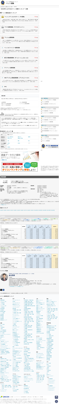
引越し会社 (15, 325)
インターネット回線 (50, 314)
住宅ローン (2, 337)
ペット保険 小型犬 (50, 335)
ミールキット (15, 311)
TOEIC (26, 358)
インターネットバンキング (5, 334)
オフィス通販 (15, 365)
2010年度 (53, 210)
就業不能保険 (49, 349)
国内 (14, 386)
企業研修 (38, 343)
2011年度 (48, 210)
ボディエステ (38, 356)
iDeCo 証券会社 (3, 331)
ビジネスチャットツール (40, 340)
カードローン (2, 339)
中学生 (29, 339)
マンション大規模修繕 (4, 367)
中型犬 (19, 143)
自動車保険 (2, 300)
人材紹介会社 (38, 329)
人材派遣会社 (38, 331)
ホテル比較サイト (16, 379)
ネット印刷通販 (39, 339)
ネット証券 (2, 324)
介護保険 (48, 354)
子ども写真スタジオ (16, 352)
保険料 (29, 136)
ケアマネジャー (32, 359)
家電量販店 (26, 385)
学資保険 (2, 318)
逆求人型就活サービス (40, 302)
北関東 (6, 385)
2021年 (11, 210)
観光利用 (15, 390)
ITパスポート (30, 361)
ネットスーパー (15, 314)
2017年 (25, 210)
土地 (10, 360)
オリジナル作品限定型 (17, 358)
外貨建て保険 (49, 352)
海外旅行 (19, 376)
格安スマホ (53, 305)
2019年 (18, 210)
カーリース (15, 331)
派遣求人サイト (39, 319)
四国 (48, 311)
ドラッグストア (27, 387)
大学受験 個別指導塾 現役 (28, 302)
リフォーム (2, 374)
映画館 (37, 373)
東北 (3, 385)
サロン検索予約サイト (40, 357)
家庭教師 (25, 341)
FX (0, 338)
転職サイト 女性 (39, 307)
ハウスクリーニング (16, 305)
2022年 (8, 210)
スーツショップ (27, 390)
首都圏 (2, 365)
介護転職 (38, 312)
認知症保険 (49, 351)
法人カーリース (39, 337)
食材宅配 (14, 308)
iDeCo (48, 368)
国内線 (14, 382)
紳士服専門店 (26, 388)
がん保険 (2, 317)
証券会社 (2, 327)
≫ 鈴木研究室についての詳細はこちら (16, 286)
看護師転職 (38, 311)
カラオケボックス (39, 380)
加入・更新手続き (10, 136)
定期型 (52, 339)
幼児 (25, 349)
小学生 (32, 339)
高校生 (26, 339)
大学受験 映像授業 (27, 308)
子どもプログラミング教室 (29, 371)
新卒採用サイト (39, 325)
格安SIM (49, 305)
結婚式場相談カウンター (40, 366)
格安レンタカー (15, 329)
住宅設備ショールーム (4, 372)
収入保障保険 (49, 345)
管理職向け (39, 346)
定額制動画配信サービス (17, 351)
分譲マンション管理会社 (4, 364)
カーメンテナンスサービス (18, 348)
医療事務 (28, 355)
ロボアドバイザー (3, 354)
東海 (5, 365)
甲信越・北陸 (30, 312)
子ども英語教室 (27, 348)
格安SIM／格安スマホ (51, 304)
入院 (8, 140)
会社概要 (11, 396)
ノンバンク (6, 341)
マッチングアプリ (39, 369)
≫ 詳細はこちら (3, 204)
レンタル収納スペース (17, 321)
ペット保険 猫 (49, 337)
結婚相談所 (38, 365)
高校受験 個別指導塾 (28, 317)
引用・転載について (36, 396)
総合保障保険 (49, 355)
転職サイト (38, 305)
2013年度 (40, 210)
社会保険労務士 (31, 358)
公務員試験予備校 (27, 368)
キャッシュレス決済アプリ (5, 348)
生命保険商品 (49, 342)
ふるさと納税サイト (16, 318)
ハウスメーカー (4, 389)
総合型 (14, 356)
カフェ (14, 349)
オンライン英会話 (27, 352)
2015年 (32, 210)
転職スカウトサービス (40, 308)
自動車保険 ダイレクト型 (51, 325)
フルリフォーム (4, 375)
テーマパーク (38, 382)
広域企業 (49, 312)
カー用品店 (26, 391)
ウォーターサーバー (16, 300)
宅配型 (14, 324)
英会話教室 (26, 351)
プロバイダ (49, 307)
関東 (44, 375)
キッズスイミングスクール (28, 379)
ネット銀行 (2, 332)
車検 (13, 346)
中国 (48, 318)
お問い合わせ (29, 396)
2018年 (22, 210)
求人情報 (41, 396)
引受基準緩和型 (50, 341)
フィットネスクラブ (27, 375)
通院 (18, 140)
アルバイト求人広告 (40, 333)
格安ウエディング (39, 363)
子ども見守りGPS (16, 370)
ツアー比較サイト (16, 383)
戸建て (7, 360)
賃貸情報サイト (3, 369)
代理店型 (2, 302)
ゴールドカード (4, 347)
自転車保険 (2, 308)
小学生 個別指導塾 (27, 335)
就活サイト (38, 301)
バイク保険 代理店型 (50, 330)
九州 (10, 365)
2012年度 (44, 210)
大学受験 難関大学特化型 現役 (29, 305)
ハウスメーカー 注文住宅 (4, 381)
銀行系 (2, 341)
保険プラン (19, 136)
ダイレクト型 (3, 301)
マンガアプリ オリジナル (17, 360)
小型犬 (9, 143)
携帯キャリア (49, 300)
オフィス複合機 (15, 366)
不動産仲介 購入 (3, 361)
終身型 (48, 339)
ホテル (14, 388)
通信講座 (25, 354)
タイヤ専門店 (26, 392)
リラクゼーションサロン (28, 378)
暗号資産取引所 (3, 349)
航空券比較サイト (16, 378)
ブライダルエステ (39, 353)
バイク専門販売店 (16, 342)
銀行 (2, 328)
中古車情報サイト (16, 334)
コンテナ (15, 322)
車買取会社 (15, 332)
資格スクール (26, 362)
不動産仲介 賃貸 (3, 368)
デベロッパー (3, 391)
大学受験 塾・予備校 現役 (28, 300)
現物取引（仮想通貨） (5, 351)
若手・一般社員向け (41, 347)
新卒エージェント (39, 327)
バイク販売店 (15, 341)
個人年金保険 (49, 356)
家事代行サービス (16, 304)
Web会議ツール (39, 341)
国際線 (18, 382)
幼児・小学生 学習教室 (28, 342)
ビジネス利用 (15, 389)
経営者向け (39, 344)
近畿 (8, 365)
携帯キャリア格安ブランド (52, 301)
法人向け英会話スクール (28, 369)
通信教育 (25, 338)
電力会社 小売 (15, 369)
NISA (1, 325)
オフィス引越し (15, 363)
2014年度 (36, 210)
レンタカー (15, 328)
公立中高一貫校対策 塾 (28, 329)
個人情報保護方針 (23, 396)
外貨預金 (2, 335)
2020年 (15, 210)
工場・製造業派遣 (39, 318)
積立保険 (48, 359)
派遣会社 (38, 317)
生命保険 (2, 314)
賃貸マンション (3, 371)
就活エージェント (39, 300)
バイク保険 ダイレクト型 (51, 328)
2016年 (28, 210)
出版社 (14, 359)
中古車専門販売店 (16, 336)
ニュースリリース (17, 396)
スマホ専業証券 (3, 330)
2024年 (1, 210)
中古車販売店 (15, 335)
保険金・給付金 (20, 138)
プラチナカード (51, 390)
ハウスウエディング (40, 362)
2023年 (5, 210)
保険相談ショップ (3, 319)
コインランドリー (16, 307)
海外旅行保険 (2, 311)
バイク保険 (2, 304)
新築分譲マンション (4, 378)
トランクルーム (15, 319)
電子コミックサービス (17, 355)
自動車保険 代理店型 (50, 327)
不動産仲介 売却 (3, 358)
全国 (43, 379)
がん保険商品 (49, 347)
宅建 (25, 356)
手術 (29, 140)
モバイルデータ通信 (50, 302)
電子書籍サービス (16, 353)
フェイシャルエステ (40, 354)
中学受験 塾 (26, 324)
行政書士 (26, 359)
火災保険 (48, 331)
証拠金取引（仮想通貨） (5, 352)
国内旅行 (15, 376)
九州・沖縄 (27, 315)
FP (25, 355)
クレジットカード (3, 342)
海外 (17, 386)
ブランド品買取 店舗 (16, 362)
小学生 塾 (25, 332)
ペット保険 (2, 312)
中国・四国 (9, 386)
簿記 (28, 356)
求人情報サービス (39, 321)
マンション (3, 360)
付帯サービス (10, 138)
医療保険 (2, 315)
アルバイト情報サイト (40, 304)
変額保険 (48, 358)
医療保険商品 (49, 338)
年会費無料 (3, 344)
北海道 (26, 311)
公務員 (26, 361)
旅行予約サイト (15, 375)
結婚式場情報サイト (40, 367)
